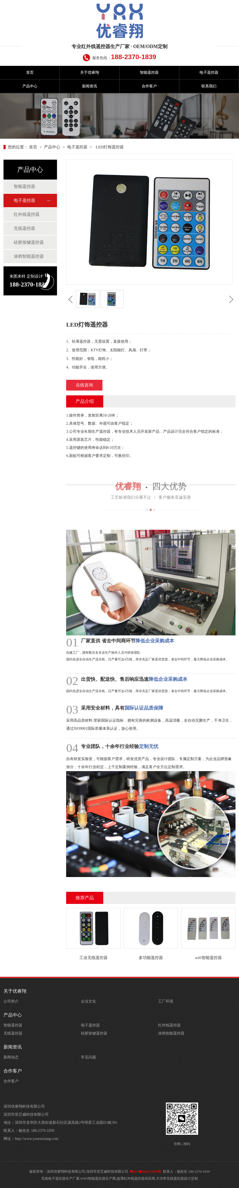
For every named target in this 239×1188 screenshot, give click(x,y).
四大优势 (151, 471)
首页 (30, 72)
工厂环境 (165, 1001)
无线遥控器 (24, 228)
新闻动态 (11, 1057)
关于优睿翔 (89, 72)
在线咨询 (84, 385)
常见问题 (88, 1057)
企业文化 (88, 1001)
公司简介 (11, 1001)
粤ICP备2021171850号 (145, 1171)
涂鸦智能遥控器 (29, 256)
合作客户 (149, 86)
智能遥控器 (149, 72)
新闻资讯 (89, 86)
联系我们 (208, 86)
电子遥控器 (208, 72)
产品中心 (29, 86)
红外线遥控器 (27, 214)
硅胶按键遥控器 (29, 242)
